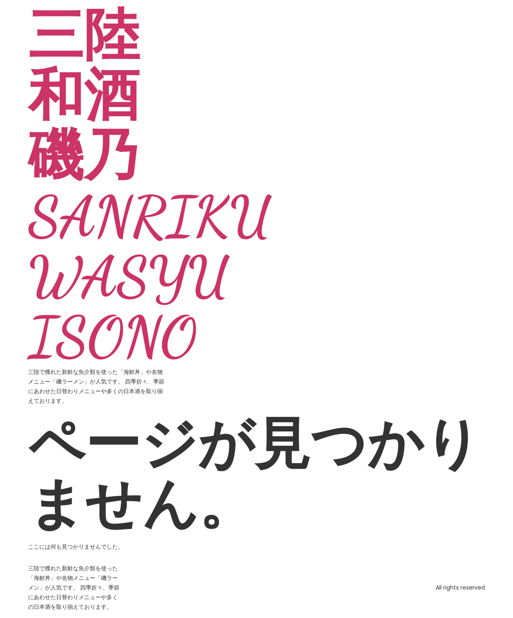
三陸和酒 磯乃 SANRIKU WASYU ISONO (149, 186)
